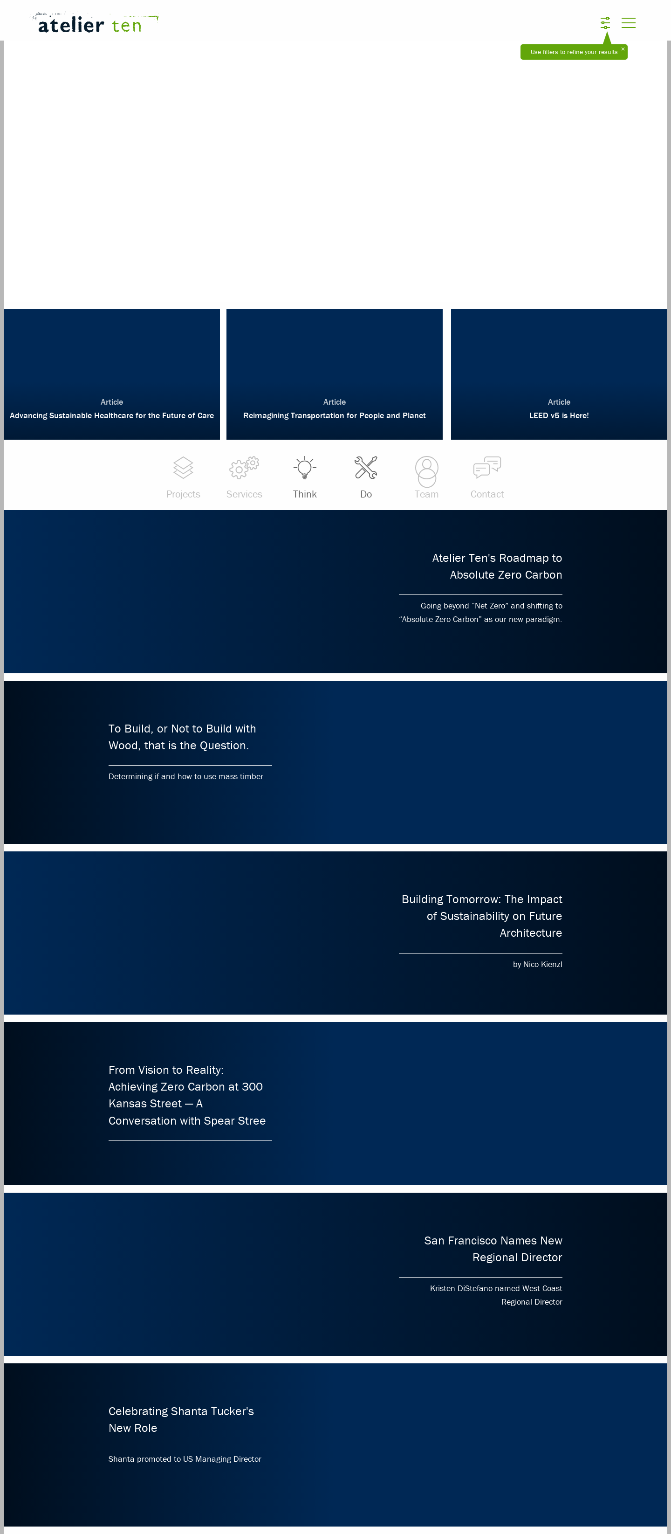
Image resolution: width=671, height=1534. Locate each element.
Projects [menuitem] (183, 477)
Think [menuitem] (305, 477)
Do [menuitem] (366, 477)
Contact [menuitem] (487, 477)
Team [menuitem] (426, 477)
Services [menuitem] (244, 477)
